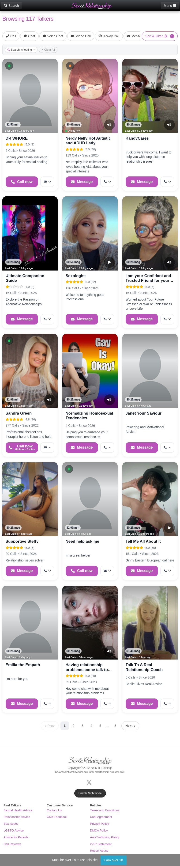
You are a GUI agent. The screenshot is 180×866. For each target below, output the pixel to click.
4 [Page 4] (91, 726)
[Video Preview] (109, 262)
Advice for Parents (16, 837)
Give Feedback (57, 817)
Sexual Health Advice (18, 810)
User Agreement (101, 817)
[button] (9, 66)
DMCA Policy (99, 830)
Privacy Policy (99, 823)
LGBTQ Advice (14, 830)
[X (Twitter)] (90, 782)
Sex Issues (11, 823)
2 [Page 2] (74, 726)
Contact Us (54, 810)
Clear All (48, 49)
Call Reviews (12, 844)
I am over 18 (113, 860)
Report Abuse (99, 850)
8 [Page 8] (115, 726)
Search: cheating (21, 49)
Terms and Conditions (105, 810)
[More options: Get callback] (107, 181)
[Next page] (130, 725)
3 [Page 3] (82, 726)
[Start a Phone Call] (22, 181)
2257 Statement (101, 844)
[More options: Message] (47, 181)
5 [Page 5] (100, 726)
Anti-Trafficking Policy (104, 837)
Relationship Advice (17, 817)
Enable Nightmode (90, 793)
